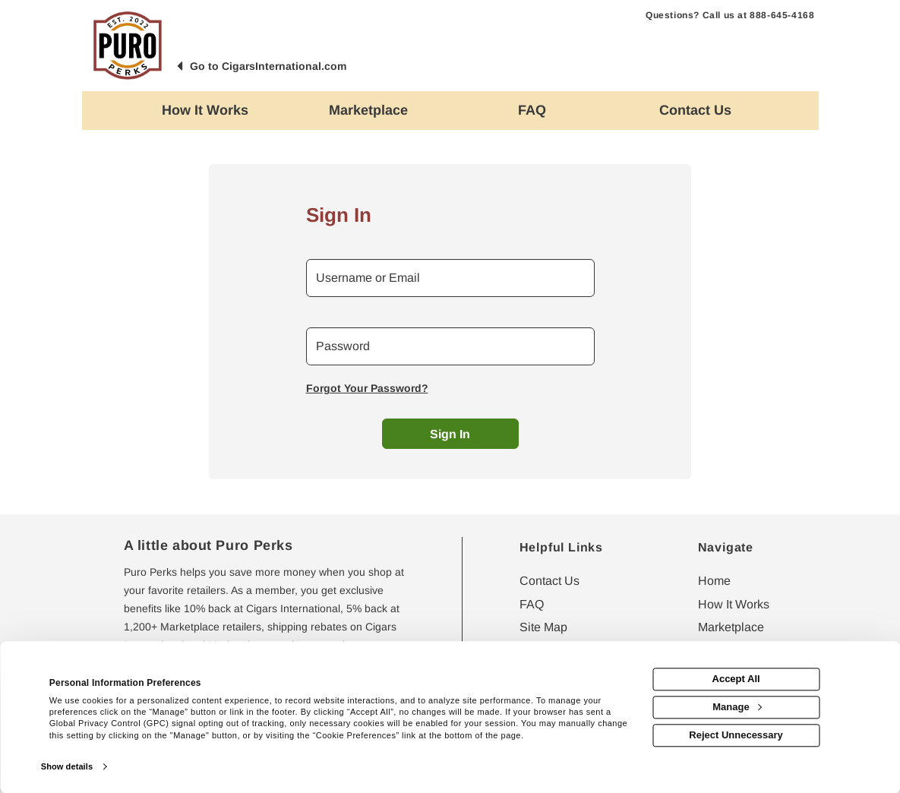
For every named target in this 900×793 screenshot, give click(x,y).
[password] (450, 346)
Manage (736, 706)
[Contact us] (695, 110)
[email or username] (450, 278)
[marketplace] (368, 110)
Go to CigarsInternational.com (268, 66)
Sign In (450, 434)
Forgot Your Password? (367, 388)
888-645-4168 (782, 15)
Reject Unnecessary (736, 735)
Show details (67, 766)
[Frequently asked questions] (532, 110)
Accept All (736, 679)
